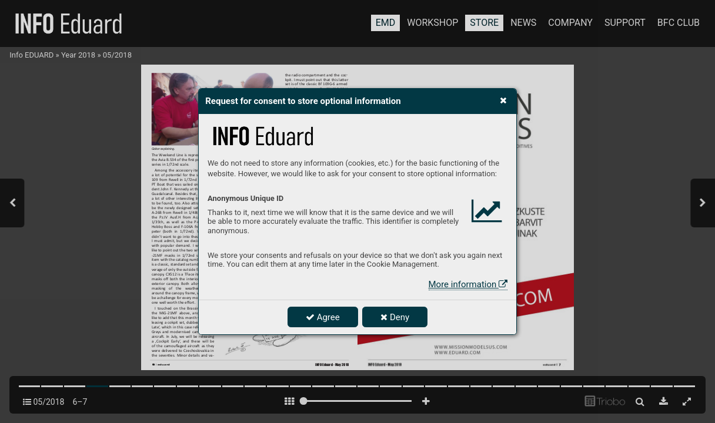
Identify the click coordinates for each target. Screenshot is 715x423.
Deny (394, 317)
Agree (323, 317)
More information (468, 284)
